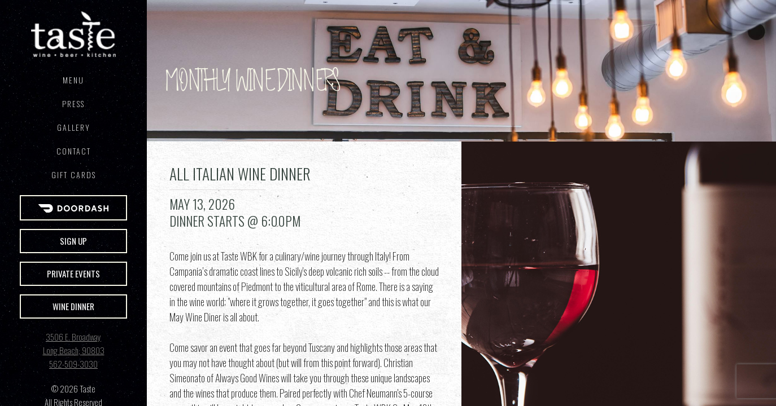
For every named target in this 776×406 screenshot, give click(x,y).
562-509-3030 (73, 364)
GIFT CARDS (73, 174)
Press (73, 103)
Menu (73, 80)
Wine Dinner (73, 306)
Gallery (73, 127)
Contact (73, 151)
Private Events (73, 273)
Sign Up (73, 241)
